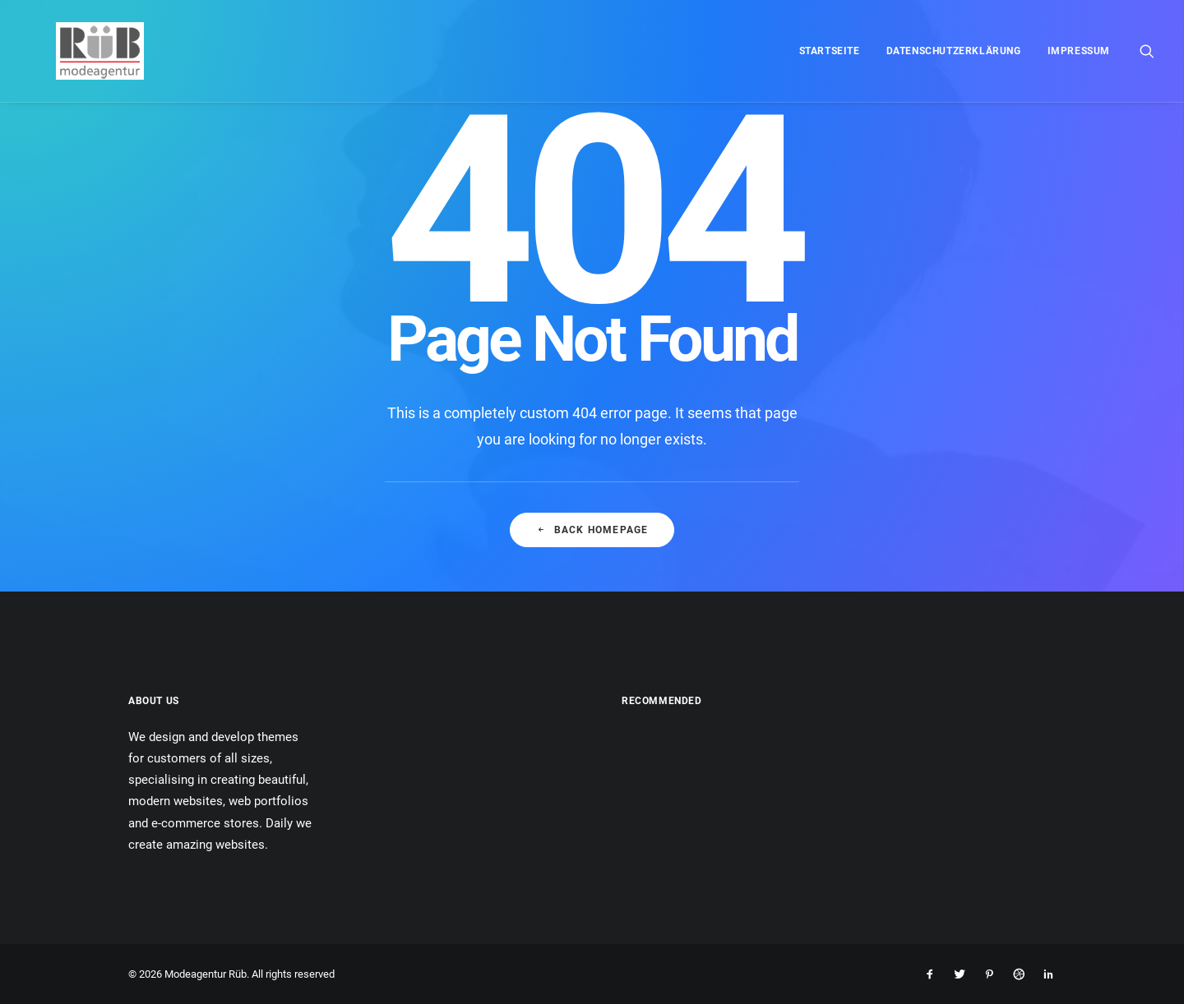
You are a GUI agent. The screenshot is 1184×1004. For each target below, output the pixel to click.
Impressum (1079, 51)
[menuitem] (830, 51)
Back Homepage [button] (592, 530)
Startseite (829, 51)
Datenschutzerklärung (953, 51)
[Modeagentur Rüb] (74, 51)
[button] (1147, 51)
